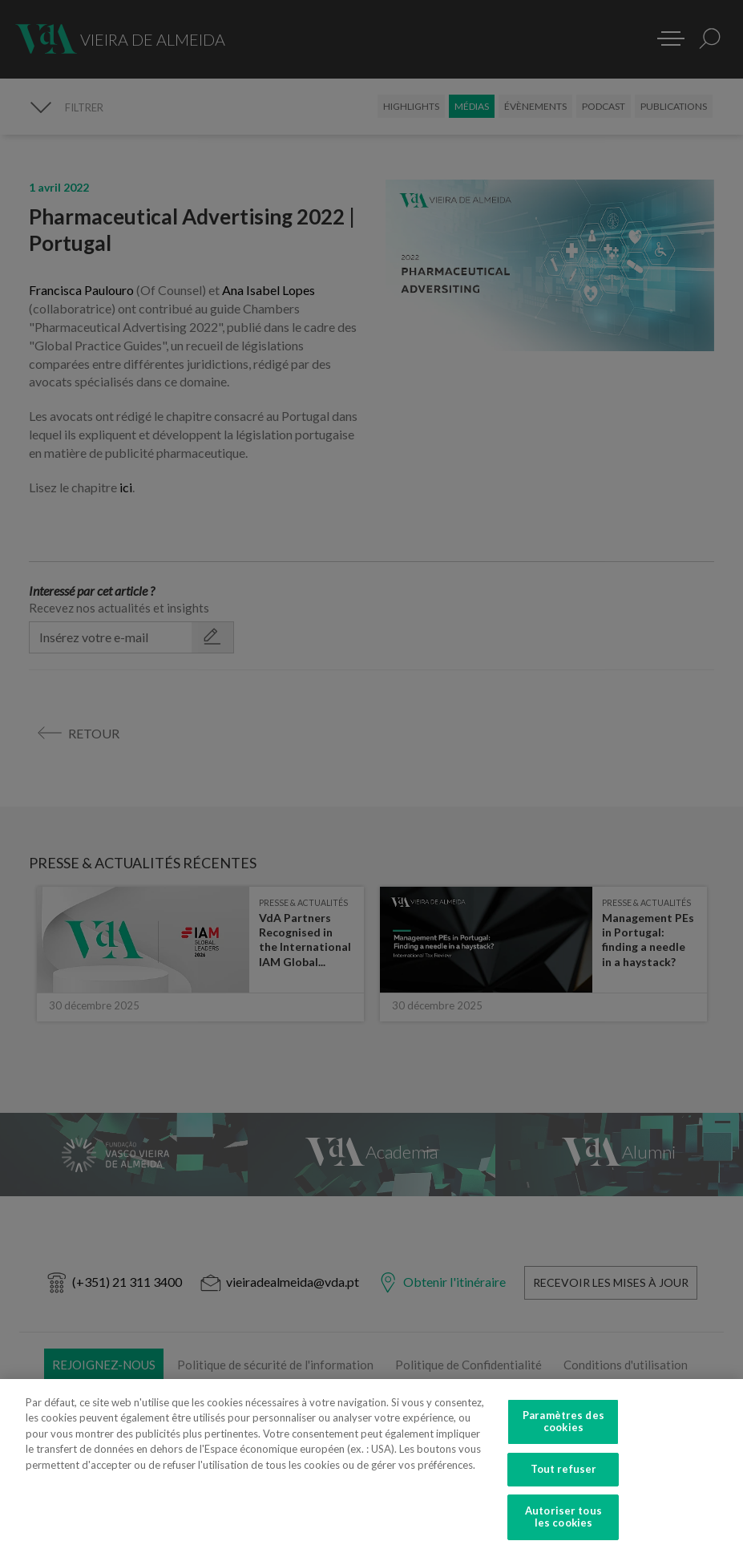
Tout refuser (564, 1481)
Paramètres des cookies (563, 1433)
